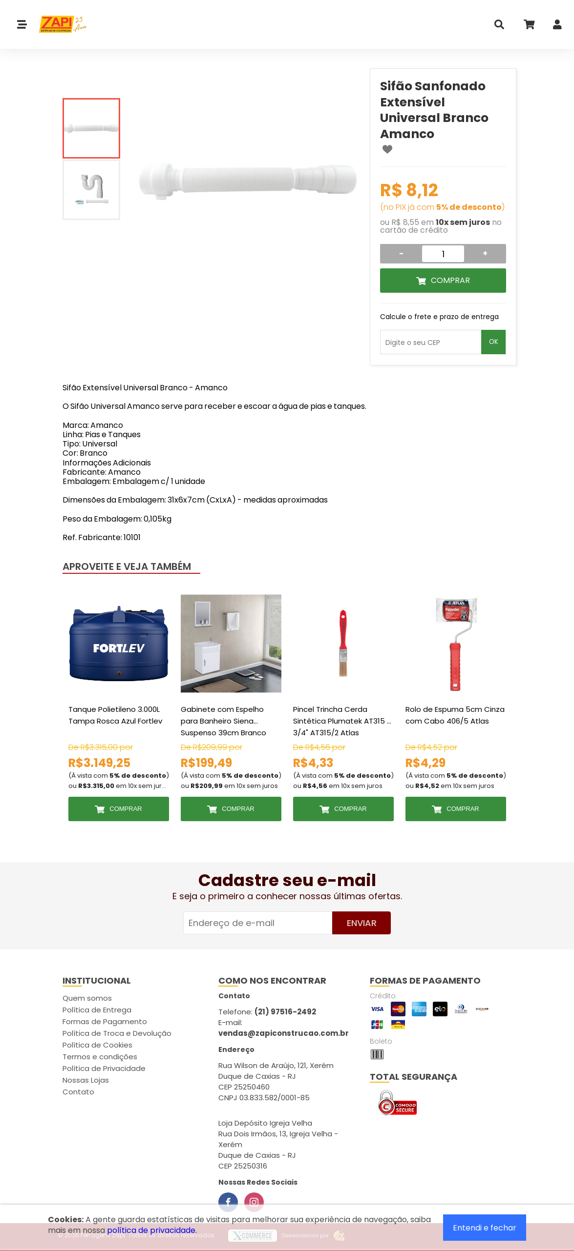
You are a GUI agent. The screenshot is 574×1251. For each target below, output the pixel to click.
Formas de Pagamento (105, 1021)
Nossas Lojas (86, 1080)
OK (493, 341)
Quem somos (87, 998)
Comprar (450, 280)
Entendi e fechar (484, 1227)
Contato (78, 1092)
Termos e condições (100, 1056)
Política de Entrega (97, 1010)
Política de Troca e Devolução (117, 1033)
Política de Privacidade (104, 1068)
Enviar (362, 923)
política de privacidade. (152, 1230)
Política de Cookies (97, 1045)
